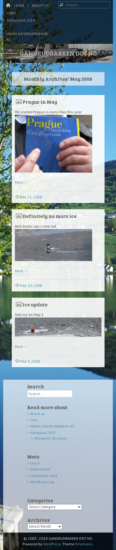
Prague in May (40, 101)
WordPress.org (42, 482)
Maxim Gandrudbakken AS (27, 36)
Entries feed (40, 469)
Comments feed (43, 475)
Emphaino (83, 544)
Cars (11, 13)
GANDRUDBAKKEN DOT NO (58, 53)
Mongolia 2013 (21, 20)
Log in (35, 463)
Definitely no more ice (50, 216)
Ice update (35, 304)
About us (40, 5)
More (21, 182)
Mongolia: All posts (50, 438)
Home (19, 5)
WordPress (52, 544)
